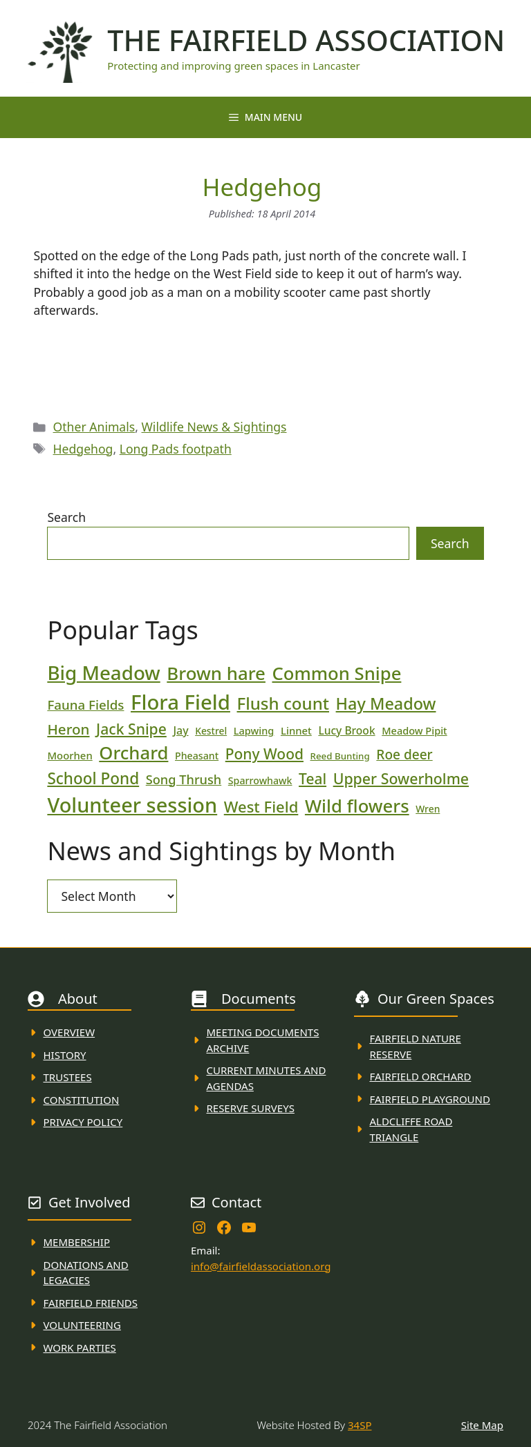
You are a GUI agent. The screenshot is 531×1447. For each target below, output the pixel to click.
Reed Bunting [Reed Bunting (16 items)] (340, 756)
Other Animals (94, 426)
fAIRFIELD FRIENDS (91, 1303)
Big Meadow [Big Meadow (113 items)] (103, 672)
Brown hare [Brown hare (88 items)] (216, 673)
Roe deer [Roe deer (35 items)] (404, 755)
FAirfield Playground (429, 1099)
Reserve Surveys (250, 1108)
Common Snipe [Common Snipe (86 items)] (337, 673)
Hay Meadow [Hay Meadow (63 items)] (386, 703)
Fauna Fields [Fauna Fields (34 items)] (85, 704)
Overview (69, 1032)
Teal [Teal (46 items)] (312, 778)
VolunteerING (82, 1325)
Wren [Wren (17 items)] (428, 808)
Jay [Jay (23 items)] (180, 730)
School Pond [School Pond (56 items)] (93, 778)
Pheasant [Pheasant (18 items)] (196, 755)
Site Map (482, 1425)
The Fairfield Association (306, 40)
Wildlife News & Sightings (214, 426)
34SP (359, 1425)
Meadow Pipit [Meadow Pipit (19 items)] (414, 730)
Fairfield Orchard (420, 1076)
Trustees (68, 1077)
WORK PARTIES (80, 1347)
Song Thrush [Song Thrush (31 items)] (184, 779)
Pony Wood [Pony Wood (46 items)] (264, 754)
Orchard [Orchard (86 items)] (133, 753)
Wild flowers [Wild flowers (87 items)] (357, 806)
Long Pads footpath (176, 448)
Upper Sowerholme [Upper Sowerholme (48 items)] (401, 778)
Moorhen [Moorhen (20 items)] (69, 755)
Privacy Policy (83, 1122)
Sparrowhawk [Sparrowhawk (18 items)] (260, 780)
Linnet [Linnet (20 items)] (296, 730)
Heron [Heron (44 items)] (68, 729)
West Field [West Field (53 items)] (261, 806)
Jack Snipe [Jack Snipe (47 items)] (131, 729)
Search (66, 517)
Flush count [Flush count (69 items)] (283, 703)
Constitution (82, 1100)
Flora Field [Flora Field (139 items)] (180, 702)
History (65, 1055)
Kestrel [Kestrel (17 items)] (211, 730)
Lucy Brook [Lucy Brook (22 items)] (346, 730)
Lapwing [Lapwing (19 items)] (254, 730)
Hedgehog (83, 448)
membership (77, 1242)
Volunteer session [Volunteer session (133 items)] (132, 804)
